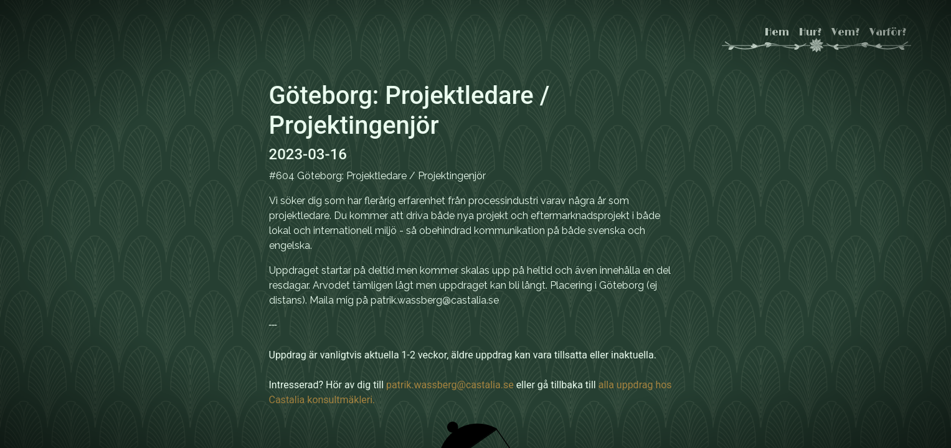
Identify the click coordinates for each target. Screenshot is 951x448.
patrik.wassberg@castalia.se (450, 385)
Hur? (810, 32)
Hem (777, 32)
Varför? (887, 32)
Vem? (845, 32)
